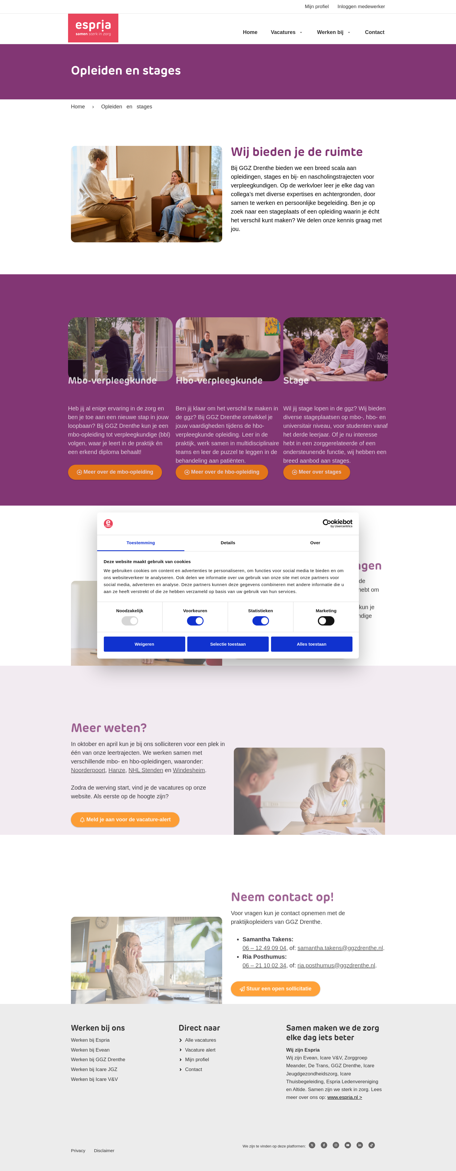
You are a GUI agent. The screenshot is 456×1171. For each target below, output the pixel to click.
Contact (374, 32)
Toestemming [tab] (141, 542)
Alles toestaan (312, 644)
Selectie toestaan (228, 644)
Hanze (116, 827)
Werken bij (334, 32)
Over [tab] (315, 542)
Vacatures (287, 32)
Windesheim (189, 827)
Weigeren (144, 644)
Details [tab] (228, 542)
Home (250, 32)
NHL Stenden (146, 827)
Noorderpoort (88, 827)
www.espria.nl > (344, 1097)
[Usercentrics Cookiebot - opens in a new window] (327, 523)
